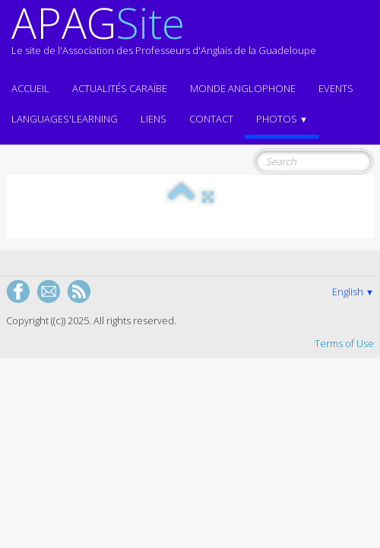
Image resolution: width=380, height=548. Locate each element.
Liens (153, 119)
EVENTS (335, 88)
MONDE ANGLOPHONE (243, 88)
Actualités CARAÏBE (119, 88)
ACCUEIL (30, 88)
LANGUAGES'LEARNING (64, 119)
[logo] (164, 36)
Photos (282, 119)
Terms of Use (344, 343)
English (353, 291)
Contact (211, 119)
